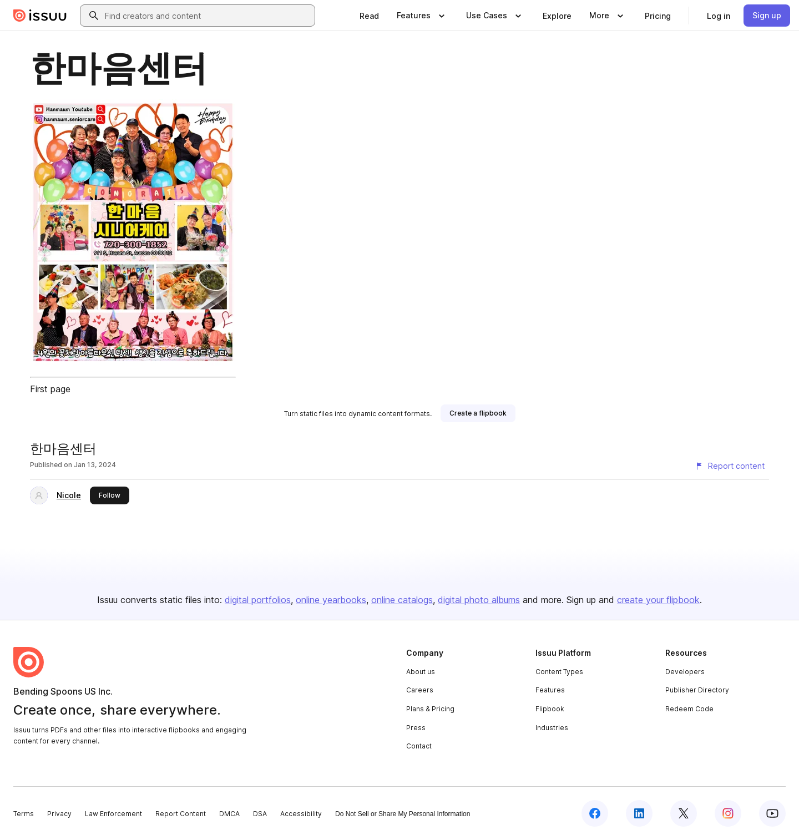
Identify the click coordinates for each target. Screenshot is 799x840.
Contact (419, 746)
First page (50, 388)
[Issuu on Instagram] (728, 813)
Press (416, 727)
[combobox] (207, 15)
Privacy (59, 813)
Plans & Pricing (430, 709)
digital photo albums (479, 599)
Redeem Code (689, 709)
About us (420, 671)
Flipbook (549, 709)
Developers (685, 671)
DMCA (229, 813)
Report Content (180, 813)
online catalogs (402, 599)
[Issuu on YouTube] (772, 813)
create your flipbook (658, 599)
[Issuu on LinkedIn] (639, 813)
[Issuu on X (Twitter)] (683, 813)
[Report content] (729, 466)
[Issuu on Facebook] (594, 813)
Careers (419, 690)
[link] (369, 15)
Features (550, 690)
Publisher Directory (697, 690)
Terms (23, 813)
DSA (260, 813)
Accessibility (301, 813)
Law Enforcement (113, 813)
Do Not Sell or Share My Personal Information (402, 814)
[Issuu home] (40, 15)
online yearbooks (331, 599)
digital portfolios (258, 599)
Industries (551, 727)
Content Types (559, 671)
